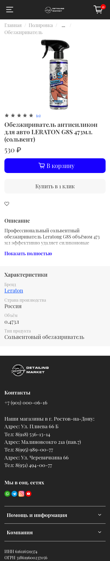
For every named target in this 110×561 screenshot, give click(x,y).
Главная (13, 25)
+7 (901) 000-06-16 (25, 402)
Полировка (41, 25)
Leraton (13, 290)
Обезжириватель (23, 32)
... (63, 25)
